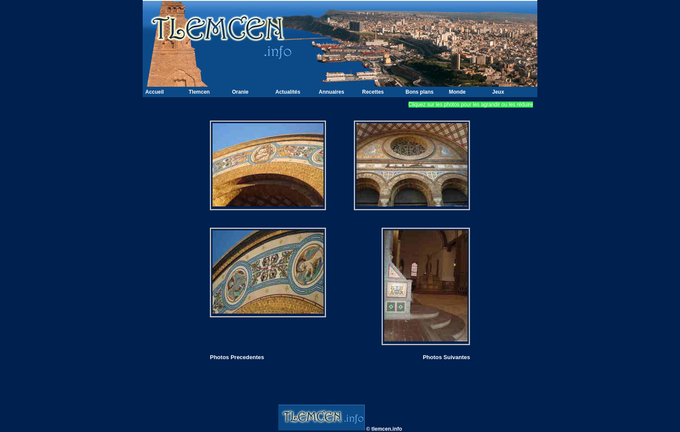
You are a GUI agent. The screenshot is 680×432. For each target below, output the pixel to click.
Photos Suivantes (446, 357)
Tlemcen (199, 92)
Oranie (240, 92)
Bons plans (419, 92)
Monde (457, 92)
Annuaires (331, 92)
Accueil (154, 92)
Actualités (287, 92)
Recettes (373, 92)
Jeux (498, 92)
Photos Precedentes (237, 357)
